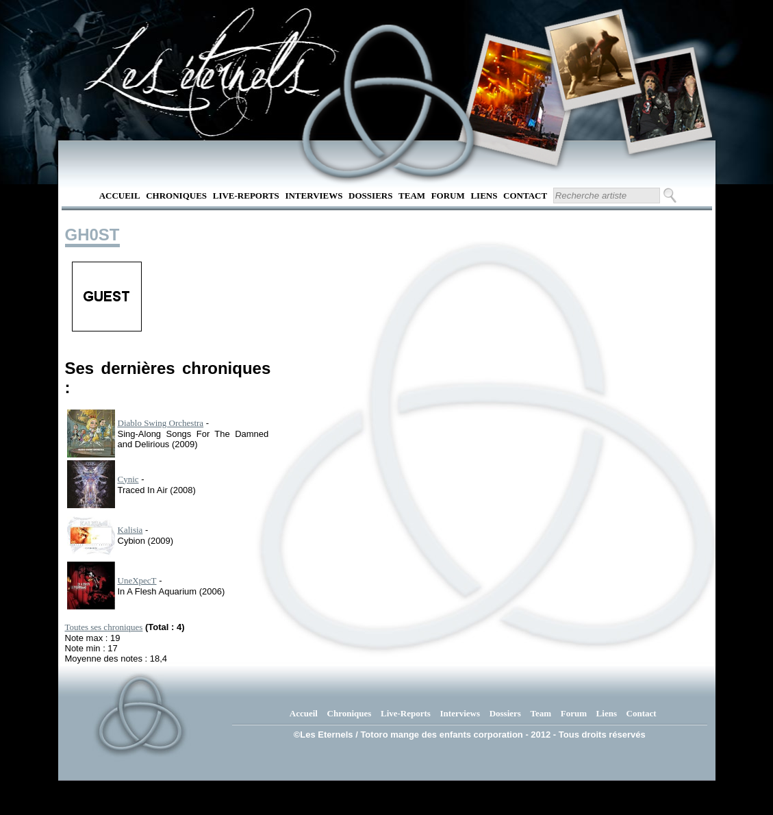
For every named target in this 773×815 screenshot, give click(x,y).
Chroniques (176, 195)
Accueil (119, 195)
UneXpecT (137, 580)
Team (411, 195)
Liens (483, 195)
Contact (525, 195)
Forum (448, 195)
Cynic (128, 479)
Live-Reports (246, 195)
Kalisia (130, 530)
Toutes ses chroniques (104, 627)
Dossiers (370, 195)
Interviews (313, 195)
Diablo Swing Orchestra (161, 423)
